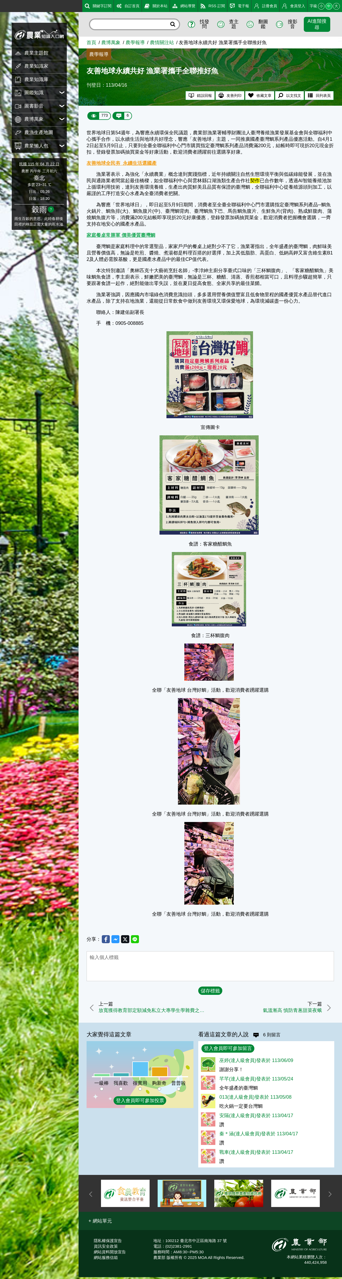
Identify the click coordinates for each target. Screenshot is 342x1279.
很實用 (140, 1084)
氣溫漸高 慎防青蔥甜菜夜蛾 (290, 1012)
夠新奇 (159, 1084)
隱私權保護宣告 (108, 1242)
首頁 (91, 42)
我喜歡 (121, 1084)
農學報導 (135, 42)
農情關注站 (162, 42)
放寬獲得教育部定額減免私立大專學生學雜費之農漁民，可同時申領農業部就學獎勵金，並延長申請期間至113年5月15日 (154, 1012)
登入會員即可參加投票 (140, 1102)
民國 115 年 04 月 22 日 (39, 164)
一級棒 (101, 1084)
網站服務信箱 (106, 1259)
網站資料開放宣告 (110, 1253)
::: (2, 5)
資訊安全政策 (106, 1248)
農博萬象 (111, 42)
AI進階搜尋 (317, 24)
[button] (100, 1222)
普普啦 (178, 1084)
